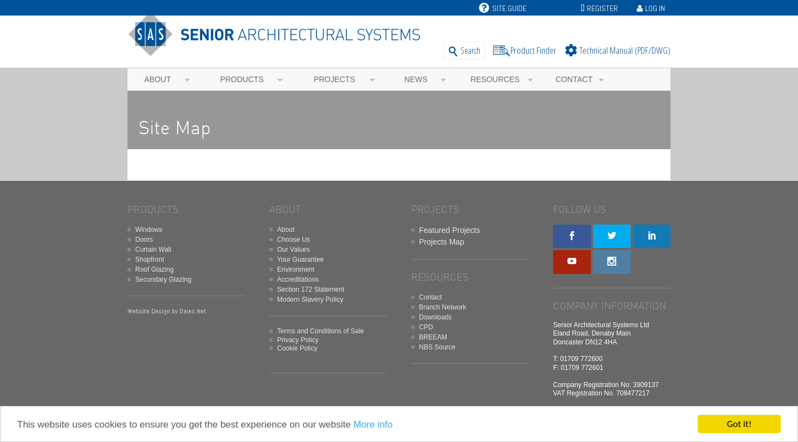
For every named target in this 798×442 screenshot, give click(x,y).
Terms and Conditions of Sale (320, 331)
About (157, 79)
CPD (426, 327)
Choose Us (293, 239)
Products (242, 79)
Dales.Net (193, 311)
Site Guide (502, 8)
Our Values (293, 249)
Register (602, 8)
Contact (574, 79)
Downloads (435, 317)
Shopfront (149, 259)
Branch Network (442, 307)
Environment (295, 269)
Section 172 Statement (310, 289)
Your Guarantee (300, 259)
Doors (144, 239)
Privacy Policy (298, 340)
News (416, 79)
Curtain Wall (153, 249)
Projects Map (441, 241)
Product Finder (533, 50)
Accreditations (298, 279)
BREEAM (433, 337)
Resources (495, 79)
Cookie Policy (297, 348)
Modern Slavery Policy (310, 299)
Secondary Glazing (163, 279)
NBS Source (437, 347)
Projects (334, 79)
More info (373, 424)
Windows (148, 229)
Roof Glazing (154, 269)
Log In (655, 8)
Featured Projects (449, 230)
